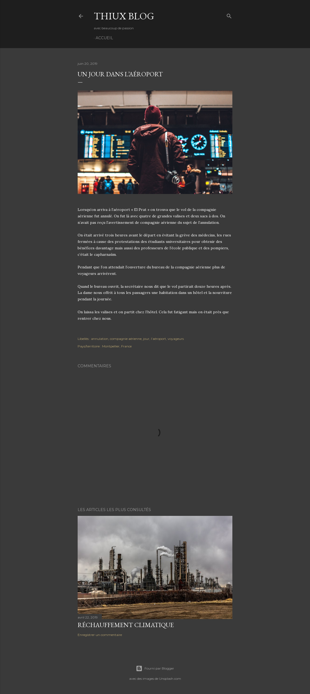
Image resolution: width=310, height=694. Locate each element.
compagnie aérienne (126, 339)
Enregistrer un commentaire (100, 635)
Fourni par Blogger (155, 668)
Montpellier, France (117, 346)
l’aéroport (158, 339)
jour (146, 339)
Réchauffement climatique (126, 625)
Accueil (104, 37)
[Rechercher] (229, 15)
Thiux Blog (124, 16)
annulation (99, 339)
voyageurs (176, 339)
